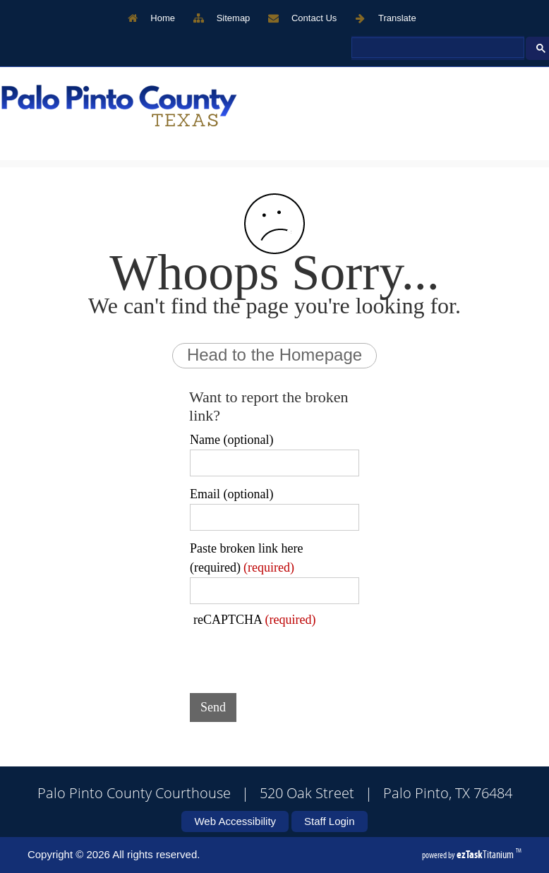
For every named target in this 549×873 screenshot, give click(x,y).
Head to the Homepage (274, 354)
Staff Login (329, 821)
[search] (436, 48)
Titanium (486, 854)
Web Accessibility (235, 821)
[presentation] (297, 654)
